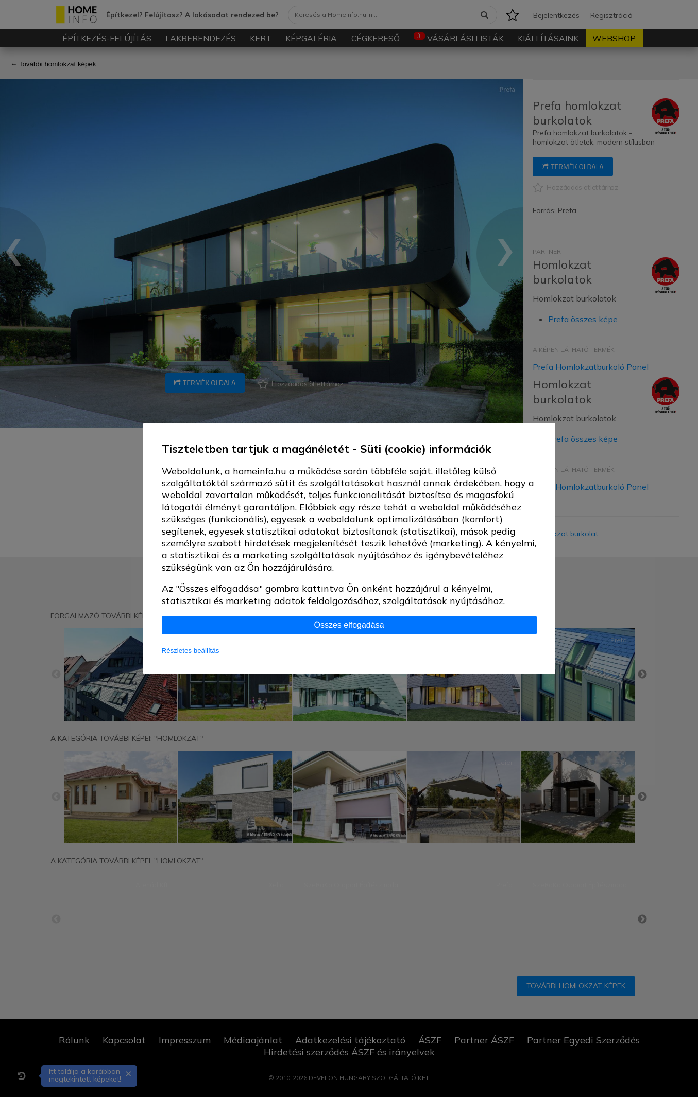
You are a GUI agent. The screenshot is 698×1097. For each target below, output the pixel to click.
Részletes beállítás (190, 650)
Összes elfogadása (349, 625)
